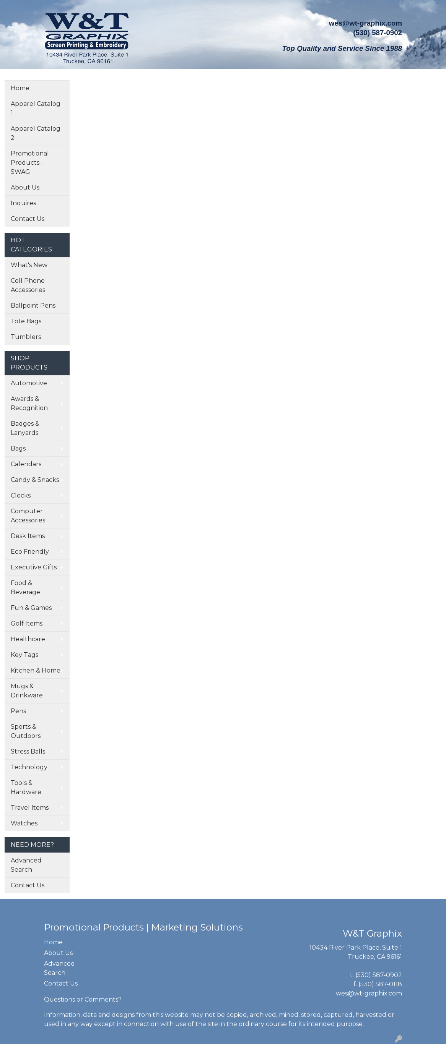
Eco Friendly (30, 551)
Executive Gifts (34, 567)
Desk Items (28, 536)
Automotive (29, 383)
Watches (24, 823)
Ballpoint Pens (33, 305)
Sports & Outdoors (26, 731)
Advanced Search (26, 865)
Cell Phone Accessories (28, 285)
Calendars (26, 464)
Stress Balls (28, 751)
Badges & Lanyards (25, 428)
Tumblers (26, 336)
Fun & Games (31, 607)
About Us (25, 187)
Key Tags (24, 654)
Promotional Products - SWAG (30, 162)
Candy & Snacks (35, 479)
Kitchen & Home (35, 670)
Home (20, 88)
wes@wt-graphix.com (365, 23)
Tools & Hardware (26, 787)
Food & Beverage (25, 587)
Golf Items (26, 623)
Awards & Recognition (29, 403)
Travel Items (30, 807)
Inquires (23, 203)
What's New (29, 265)
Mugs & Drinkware (27, 690)
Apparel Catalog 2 (35, 133)
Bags (18, 448)
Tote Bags (26, 321)
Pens (18, 711)
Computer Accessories (28, 515)
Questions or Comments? (83, 999)
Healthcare (28, 639)
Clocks (21, 495)
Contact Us (27, 218)
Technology (29, 767)
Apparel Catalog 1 (35, 108)
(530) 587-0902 (378, 975)
